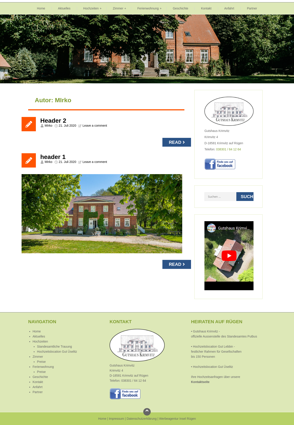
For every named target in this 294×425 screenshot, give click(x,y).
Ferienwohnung (148, 8)
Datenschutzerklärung (141, 418)
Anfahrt (229, 8)
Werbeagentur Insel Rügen (177, 418)
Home (41, 8)
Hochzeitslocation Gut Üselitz (57, 351)
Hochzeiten (91, 8)
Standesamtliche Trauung (54, 346)
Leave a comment (95, 125)
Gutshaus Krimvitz (205, 331)
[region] (147, 49)
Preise (41, 361)
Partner (252, 8)
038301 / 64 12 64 (228, 149)
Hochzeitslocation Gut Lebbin (213, 346)
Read (177, 142)
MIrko (48, 125)
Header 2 (53, 120)
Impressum (116, 418)
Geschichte (180, 8)
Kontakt (206, 8)
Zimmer (118, 8)
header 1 (53, 156)
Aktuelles (64, 8)
